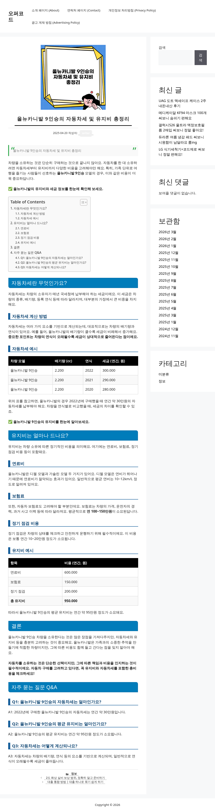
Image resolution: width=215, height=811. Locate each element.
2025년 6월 (167, 294)
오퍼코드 (16, 16)
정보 (74, 774)
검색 (162, 47)
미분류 (164, 374)
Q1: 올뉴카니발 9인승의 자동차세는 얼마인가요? (52, 258)
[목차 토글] (81, 202)
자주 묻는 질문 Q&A (27, 252)
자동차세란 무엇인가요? (30, 208)
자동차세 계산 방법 (33, 213)
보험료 (25, 233)
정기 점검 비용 (30, 237)
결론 (17, 247)
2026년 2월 (167, 238)
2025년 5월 (167, 301)
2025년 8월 (167, 280)
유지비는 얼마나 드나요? (30, 223)
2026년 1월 (167, 245)
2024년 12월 (168, 329)
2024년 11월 (168, 335)
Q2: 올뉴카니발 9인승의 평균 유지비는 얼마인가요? (53, 262)
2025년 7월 (167, 287)
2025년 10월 (168, 266)
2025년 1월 (167, 322)
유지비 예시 (28, 242)
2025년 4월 (167, 308)
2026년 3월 (167, 231)
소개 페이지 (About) (45, 10)
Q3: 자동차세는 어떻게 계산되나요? (43, 267)
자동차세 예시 (30, 218)
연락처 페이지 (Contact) (83, 10)
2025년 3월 (167, 315)
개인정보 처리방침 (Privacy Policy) (132, 10)
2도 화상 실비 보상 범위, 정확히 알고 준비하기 (75, 778)
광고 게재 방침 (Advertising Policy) (56, 22)
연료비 (25, 228)
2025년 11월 (168, 259)
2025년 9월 (167, 273)
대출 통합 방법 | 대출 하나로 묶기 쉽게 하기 (75, 782)
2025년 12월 (168, 252)
